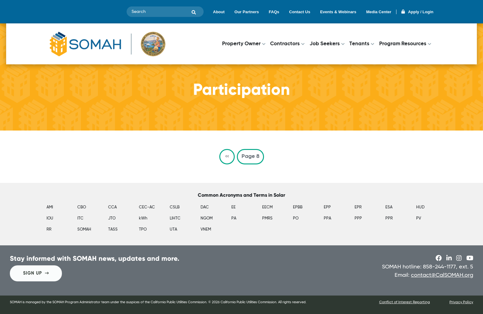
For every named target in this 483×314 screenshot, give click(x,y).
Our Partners (246, 12)
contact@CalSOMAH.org (442, 275)
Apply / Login (417, 12)
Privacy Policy (461, 302)
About (219, 12)
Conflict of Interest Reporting (404, 302)
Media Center (379, 12)
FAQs (274, 12)
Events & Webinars (338, 12)
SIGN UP (36, 273)
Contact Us (299, 12)
